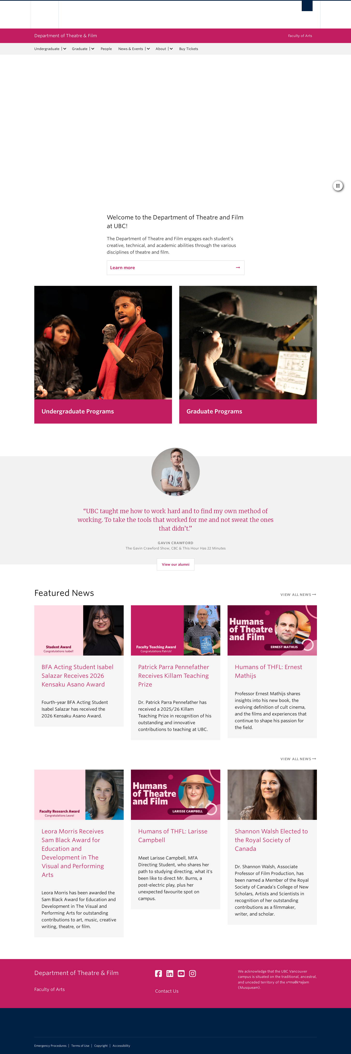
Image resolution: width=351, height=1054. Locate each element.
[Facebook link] (160, 974)
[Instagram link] (194, 974)
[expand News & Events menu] (148, 48)
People (106, 49)
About (161, 49)
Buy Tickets (188, 49)
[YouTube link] (183, 974)
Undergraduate (46, 49)
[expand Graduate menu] (93, 48)
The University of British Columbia (44, 15)
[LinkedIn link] (171, 974)
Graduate (79, 49)
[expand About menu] (171, 48)
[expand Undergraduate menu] (65, 48)
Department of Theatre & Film (65, 35)
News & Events (130, 49)
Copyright (101, 1045)
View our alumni (175, 564)
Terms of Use (80, 1045)
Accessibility (121, 1045)
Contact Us (167, 991)
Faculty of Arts (300, 36)
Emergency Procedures (50, 1045)
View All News (298, 595)
